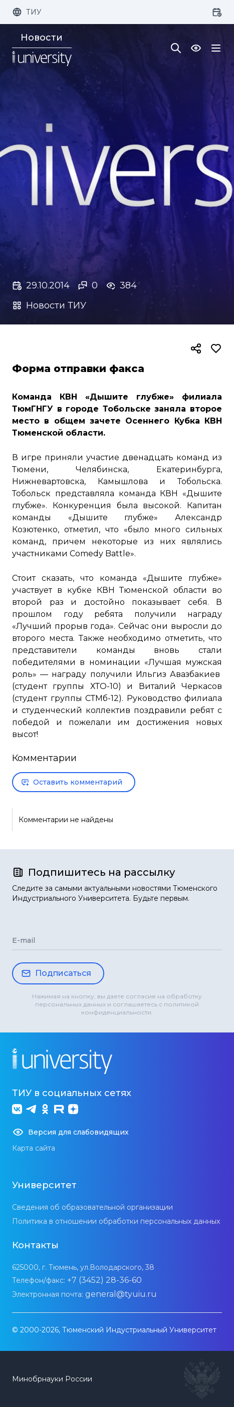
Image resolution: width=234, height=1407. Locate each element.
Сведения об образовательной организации (92, 1207)
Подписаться (56, 973)
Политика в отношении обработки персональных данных (116, 1221)
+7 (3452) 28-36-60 (104, 1280)
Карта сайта (33, 1148)
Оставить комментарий (71, 782)
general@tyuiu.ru (121, 1294)
